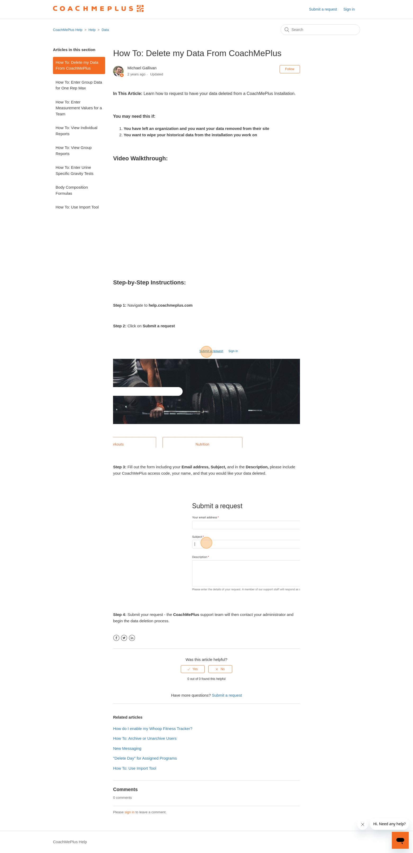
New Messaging (127, 748)
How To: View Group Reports (74, 150)
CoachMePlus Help (67, 30)
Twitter (124, 638)
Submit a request (323, 9)
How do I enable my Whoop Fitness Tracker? (152, 728)
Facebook (116, 638)
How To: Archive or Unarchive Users (145, 738)
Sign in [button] (349, 9)
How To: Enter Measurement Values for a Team (79, 108)
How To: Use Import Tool (77, 207)
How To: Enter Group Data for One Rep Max (79, 85)
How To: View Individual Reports (76, 130)
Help (92, 30)
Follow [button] (289, 69)
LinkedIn (132, 638)
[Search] (320, 29)
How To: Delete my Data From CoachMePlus (77, 65)
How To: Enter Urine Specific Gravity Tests (74, 170)
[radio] (193, 669)
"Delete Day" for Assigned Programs (145, 758)
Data (105, 30)
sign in (130, 812)
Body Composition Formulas (72, 190)
